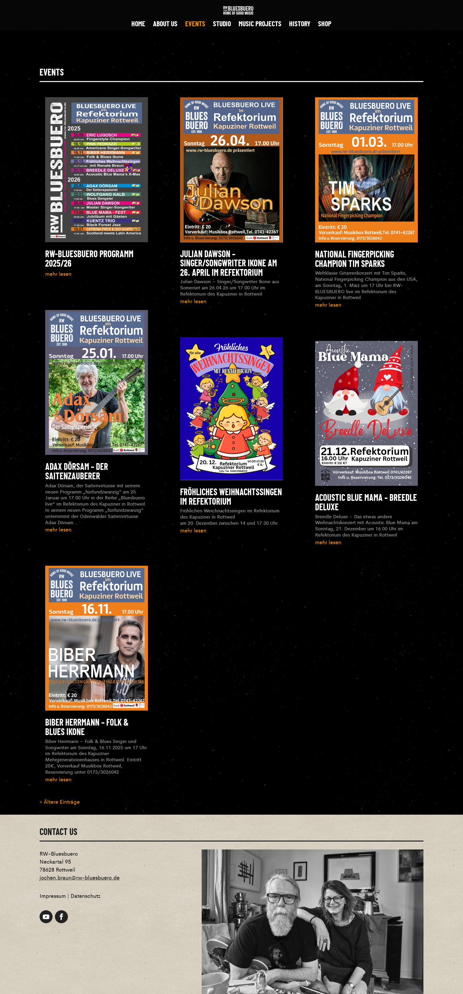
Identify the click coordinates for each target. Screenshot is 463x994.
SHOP (324, 25)
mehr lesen (58, 273)
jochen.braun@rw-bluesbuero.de (80, 877)
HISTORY (299, 25)
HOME (138, 25)
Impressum (53, 895)
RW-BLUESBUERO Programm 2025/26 (89, 259)
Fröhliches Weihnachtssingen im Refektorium (231, 497)
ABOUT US (165, 25)
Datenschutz (85, 895)
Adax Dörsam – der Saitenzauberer (76, 471)
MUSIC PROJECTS (260, 25)
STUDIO (222, 25)
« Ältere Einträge (60, 801)
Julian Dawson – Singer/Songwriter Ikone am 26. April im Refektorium (228, 264)
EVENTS (195, 25)
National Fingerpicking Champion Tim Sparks (354, 259)
